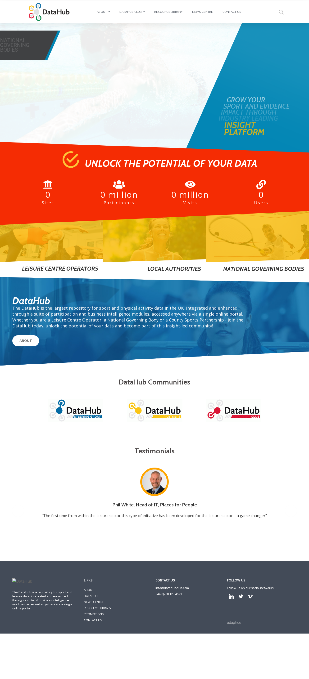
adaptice (234, 654)
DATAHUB (91, 628)
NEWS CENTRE (94, 634)
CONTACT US (93, 652)
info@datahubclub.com (172, 620)
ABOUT (25, 341)
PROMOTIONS (94, 646)
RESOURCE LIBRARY (97, 640)
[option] (157, 527)
